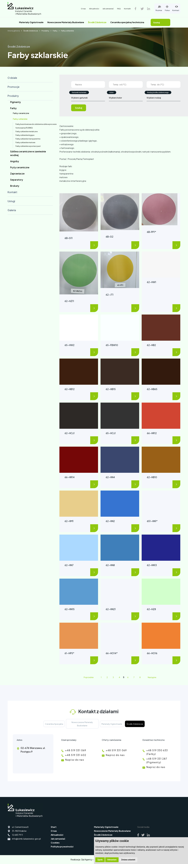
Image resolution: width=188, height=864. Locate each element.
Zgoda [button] (100, 860)
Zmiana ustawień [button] (128, 860)
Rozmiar (159, 8)
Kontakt (127, 9)
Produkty (45, 31)
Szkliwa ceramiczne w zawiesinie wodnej (28, 153)
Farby (55, 31)
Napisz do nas (74, 759)
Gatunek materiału (79, 92)
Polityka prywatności (62, 846)
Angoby (14, 161)
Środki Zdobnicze (97, 22)
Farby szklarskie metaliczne (27, 131)
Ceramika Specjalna (54, 724)
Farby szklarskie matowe (25, 142)
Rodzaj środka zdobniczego (158, 92)
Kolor (112, 92)
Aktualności (94, 9)
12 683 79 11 (17, 834)
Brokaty (14, 185)
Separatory (16, 179)
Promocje (13, 86)
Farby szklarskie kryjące (25, 135)
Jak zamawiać (108, 9)
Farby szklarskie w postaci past (28, 146)
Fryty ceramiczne (19, 167)
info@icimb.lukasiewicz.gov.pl (26, 838)
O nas (83, 9)
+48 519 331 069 (75, 750)
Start (53, 827)
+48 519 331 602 (75, 754)
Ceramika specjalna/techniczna (127, 22)
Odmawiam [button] (112, 860)
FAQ (119, 9)
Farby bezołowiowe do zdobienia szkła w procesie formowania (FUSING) (36, 126)
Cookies (55, 842)
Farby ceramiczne (21, 113)
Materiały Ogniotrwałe (31, 22)
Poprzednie (89, 677)
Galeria (12, 210)
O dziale (12, 77)
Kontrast (175, 8)
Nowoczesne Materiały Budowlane (65, 22)
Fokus (167, 8)
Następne (152, 677)
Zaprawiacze (17, 173)
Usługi (11, 201)
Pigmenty (15, 102)
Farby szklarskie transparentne (28, 139)
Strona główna (14, 31)
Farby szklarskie (67, 31)
